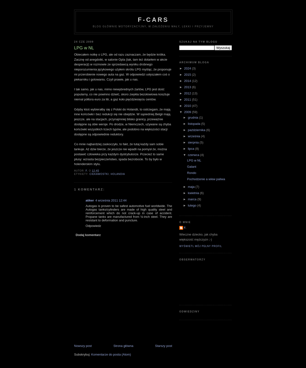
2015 (188, 74)
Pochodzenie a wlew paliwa (206, 179)
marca (192, 199)
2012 (188, 93)
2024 (188, 68)
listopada (194, 124)
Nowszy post (83, 346)
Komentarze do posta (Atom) (111, 354)
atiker (90, 200)
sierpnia (194, 142)
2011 (188, 99)
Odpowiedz (93, 226)
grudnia (193, 117)
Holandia (118, 174)
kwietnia (194, 193)
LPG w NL (194, 160)
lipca (191, 148)
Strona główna (123, 346)
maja (192, 187)
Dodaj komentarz (88, 235)
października (197, 130)
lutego (192, 205)
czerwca (194, 155)
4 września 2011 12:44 (111, 200)
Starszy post (163, 346)
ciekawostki (99, 174)
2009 (188, 112)
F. (185, 227)
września (194, 136)
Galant (191, 166)
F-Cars (153, 19)
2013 (188, 87)
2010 (188, 106)
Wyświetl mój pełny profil (200, 246)
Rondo (191, 173)
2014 (188, 81)
